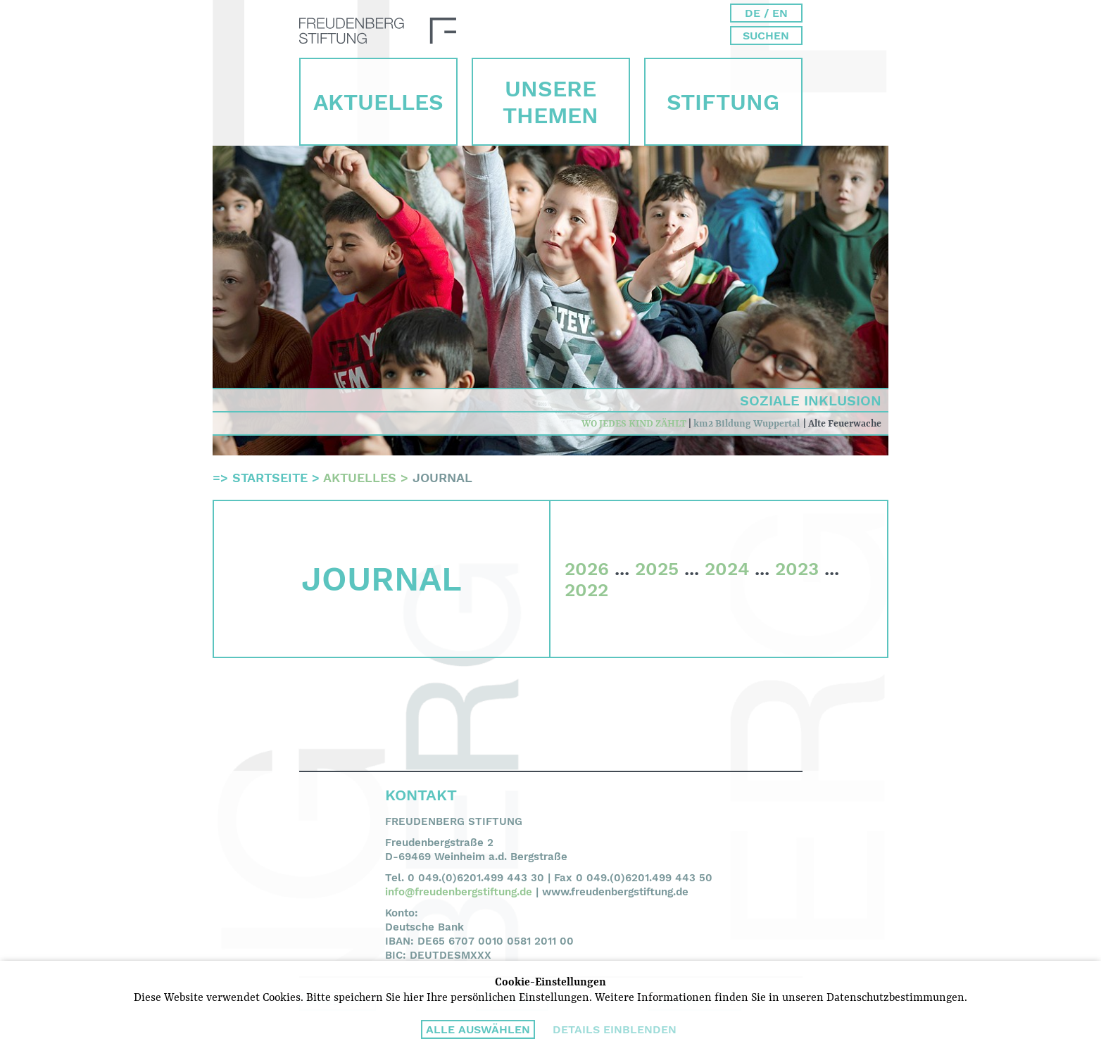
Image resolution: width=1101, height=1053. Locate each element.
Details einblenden (615, 1029)
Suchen (766, 35)
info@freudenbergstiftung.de (458, 891)
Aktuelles (378, 102)
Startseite (270, 477)
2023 (797, 568)
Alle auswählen (478, 1029)
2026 (587, 568)
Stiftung (723, 102)
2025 (657, 568)
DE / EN (766, 13)
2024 (727, 568)
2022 (586, 589)
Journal (442, 477)
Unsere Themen (550, 102)
